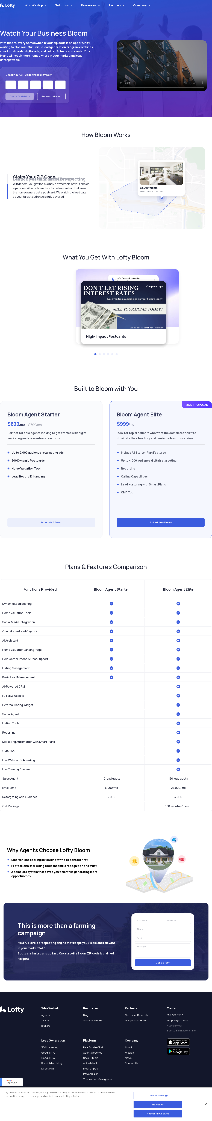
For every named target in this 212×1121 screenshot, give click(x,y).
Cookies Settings (158, 1095)
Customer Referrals (136, 1015)
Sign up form (163, 962)
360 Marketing (49, 1047)
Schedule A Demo (51, 522)
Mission (129, 1052)
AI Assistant (90, 1063)
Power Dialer (90, 1074)
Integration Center (136, 1020)
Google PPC (48, 1052)
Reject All (157, 1104)
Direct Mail (47, 1068)
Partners (114, 5)
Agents (45, 1015)
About (128, 1047)
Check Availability (20, 96)
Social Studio (90, 1058)
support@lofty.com (178, 1020)
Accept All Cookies (158, 1113)
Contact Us (131, 1063)
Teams (45, 1020)
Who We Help (34, 5)
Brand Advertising (51, 1063)
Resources (88, 5)
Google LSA (48, 1058)
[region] (106, 1104)
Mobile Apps (90, 1068)
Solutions (62, 5)
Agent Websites (92, 1052)
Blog (85, 1015)
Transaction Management (98, 1079)
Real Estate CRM (93, 1047)
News (128, 1058)
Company (140, 5)
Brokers (45, 1025)
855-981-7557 (175, 1015)
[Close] (206, 1104)
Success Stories (92, 1020)
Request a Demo (51, 96)
